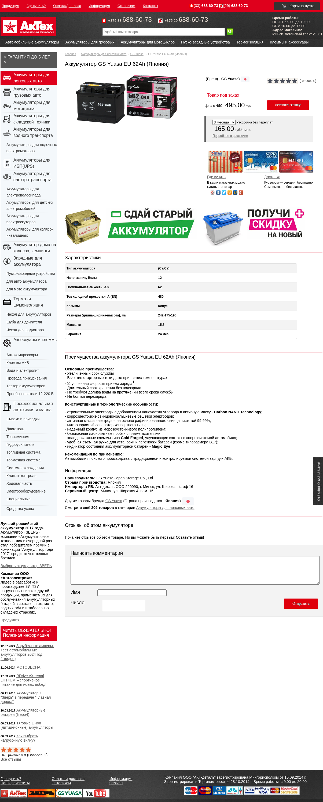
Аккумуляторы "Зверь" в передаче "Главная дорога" (26, 697)
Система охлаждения (25, 468)
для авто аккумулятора (26, 281)
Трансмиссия (17, 437)
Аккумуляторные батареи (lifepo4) (23, 712)
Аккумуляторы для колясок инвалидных (29, 232)
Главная (70, 54)
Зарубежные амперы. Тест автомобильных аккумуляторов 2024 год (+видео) (27, 652)
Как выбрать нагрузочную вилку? (19, 738)
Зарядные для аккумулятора (27, 261)
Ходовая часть (19, 483)
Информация (121, 779)
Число (78, 602)
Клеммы (73, 306)
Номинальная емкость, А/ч (88, 287)
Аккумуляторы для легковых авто (103, 54)
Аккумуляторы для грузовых (90, 42)
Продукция (10, 620)
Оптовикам (61, 783)
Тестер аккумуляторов (25, 386)
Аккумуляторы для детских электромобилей (29, 205)
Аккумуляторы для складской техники (31, 119)
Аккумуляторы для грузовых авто (31, 92)
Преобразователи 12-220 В (30, 394)
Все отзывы (11, 759)
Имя (75, 592)
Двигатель (15, 429)
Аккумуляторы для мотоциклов (148, 42)
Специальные (18, 499)
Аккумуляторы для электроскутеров (22, 219)
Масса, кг (74, 325)
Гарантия (74, 334)
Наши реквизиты (15, 783)
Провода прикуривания (26, 378)
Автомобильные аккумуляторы (32, 42)
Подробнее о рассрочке (230, 136)
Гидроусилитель (20, 444)
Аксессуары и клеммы (35, 339)
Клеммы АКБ (17, 362)
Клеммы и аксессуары (289, 42)
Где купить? (11, 779)
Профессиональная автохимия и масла (33, 406)
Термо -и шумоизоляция (28, 302)
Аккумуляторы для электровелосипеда (23, 192)
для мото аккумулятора (26, 289)
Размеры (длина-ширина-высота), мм (97, 315)
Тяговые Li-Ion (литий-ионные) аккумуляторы (27, 725)
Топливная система (23, 452)
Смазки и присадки (22, 419)
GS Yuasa (136, 54)
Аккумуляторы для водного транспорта (33, 132)
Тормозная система (23, 460)
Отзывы (116, 783)
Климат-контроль (21, 475)
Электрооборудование (26, 491)
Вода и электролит (22, 370)
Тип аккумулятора (81, 268)
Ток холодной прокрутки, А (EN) (92, 296)
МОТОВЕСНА (28, 667)
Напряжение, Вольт (82, 278)
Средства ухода (20, 508)
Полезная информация (26, 635)
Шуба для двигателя (24, 322)
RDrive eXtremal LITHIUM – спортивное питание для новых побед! (23, 680)
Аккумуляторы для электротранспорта (32, 176)
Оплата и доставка (68, 779)
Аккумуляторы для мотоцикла (31, 105)
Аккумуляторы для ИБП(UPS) (31, 163)
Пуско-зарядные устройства (205, 42)
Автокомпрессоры (22, 355)
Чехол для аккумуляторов (28, 314)
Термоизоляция (249, 42)
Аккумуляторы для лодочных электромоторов (31, 148)
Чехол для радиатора (25, 330)
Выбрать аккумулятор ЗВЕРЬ (26, 566)
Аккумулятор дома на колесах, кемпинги (34, 247)
